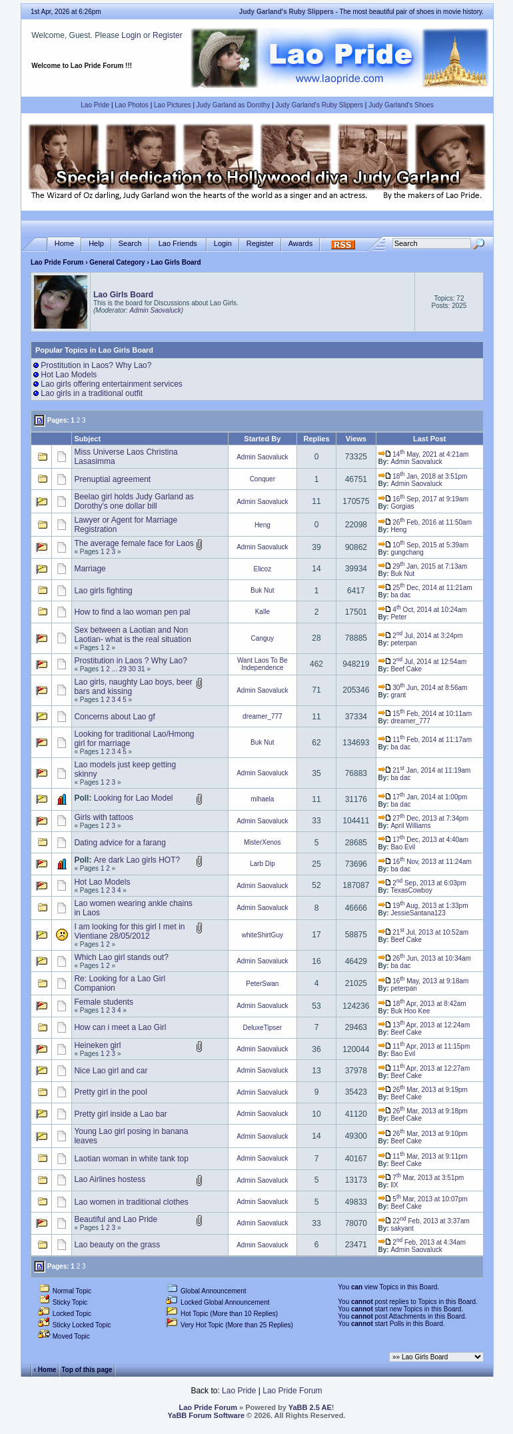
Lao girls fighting (103, 590)
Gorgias (402, 506)
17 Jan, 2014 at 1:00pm (423, 797)
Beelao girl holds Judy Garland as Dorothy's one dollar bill (133, 501)
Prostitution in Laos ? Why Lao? (130, 660)
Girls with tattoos (103, 817)
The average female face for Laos (133, 543)
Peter (398, 617)
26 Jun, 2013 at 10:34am (424, 958)
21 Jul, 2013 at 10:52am (423, 932)
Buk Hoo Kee (410, 1011)
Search (130, 243)
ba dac (400, 595)
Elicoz (262, 569)
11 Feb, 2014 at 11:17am (425, 739)
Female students (103, 1002)
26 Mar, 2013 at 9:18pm (423, 1111)
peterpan (403, 643)
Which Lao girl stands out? (121, 957)
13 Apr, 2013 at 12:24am (424, 1025)
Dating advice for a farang (119, 842)
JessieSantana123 (417, 913)
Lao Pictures (172, 105)
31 (141, 669)
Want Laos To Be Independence (262, 664)
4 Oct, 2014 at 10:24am (422, 609)
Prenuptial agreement (112, 479)
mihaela (262, 799)
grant (398, 695)
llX (394, 1185)
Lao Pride (95, 105)
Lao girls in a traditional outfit (92, 393)
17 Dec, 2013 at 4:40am (423, 839)
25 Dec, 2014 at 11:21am (425, 587)
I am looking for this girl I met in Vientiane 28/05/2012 (129, 931)
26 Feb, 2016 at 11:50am (425, 522)
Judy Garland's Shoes (401, 105)
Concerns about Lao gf (114, 716)
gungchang (407, 552)
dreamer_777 (262, 716)
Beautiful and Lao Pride (115, 1219)
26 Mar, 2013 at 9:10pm (423, 1133)
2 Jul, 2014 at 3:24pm (420, 635)
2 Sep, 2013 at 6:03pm (422, 883)
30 (132, 669)
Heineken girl (97, 1045)
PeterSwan (262, 983)
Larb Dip (262, 863)
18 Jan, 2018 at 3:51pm (423, 476)
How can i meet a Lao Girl (120, 1027)
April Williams (410, 825)
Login (131, 35)
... (114, 669)
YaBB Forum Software (206, 1415)
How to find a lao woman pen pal (132, 612)
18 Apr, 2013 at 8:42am (422, 1003)
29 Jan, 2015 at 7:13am (423, 566)
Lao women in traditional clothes (131, 1202)
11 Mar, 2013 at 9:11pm (423, 1156)
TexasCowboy (411, 890)
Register (168, 35)
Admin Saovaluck (155, 310)
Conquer (262, 479)
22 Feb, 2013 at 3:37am (424, 1221)
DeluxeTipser (262, 1027)
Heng (262, 525)
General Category (117, 262)
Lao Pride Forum (57, 262)
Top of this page (86, 1369)
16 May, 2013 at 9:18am (423, 981)
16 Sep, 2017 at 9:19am (423, 499)
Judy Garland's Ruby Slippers (319, 105)
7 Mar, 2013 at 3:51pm (421, 1177)
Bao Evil (402, 847)
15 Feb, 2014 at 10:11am (425, 713)
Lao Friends (178, 243)
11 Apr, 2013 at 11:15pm (424, 1046)
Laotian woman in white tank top (131, 1158)
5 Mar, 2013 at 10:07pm (423, 1199)
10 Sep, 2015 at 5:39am (423, 545)
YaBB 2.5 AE (310, 1407)
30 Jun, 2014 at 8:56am (423, 687)
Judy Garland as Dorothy (233, 105)
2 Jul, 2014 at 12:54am (422, 661)
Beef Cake (406, 669)
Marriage (89, 568)
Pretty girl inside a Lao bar (120, 1114)
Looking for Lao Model (133, 798)
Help (96, 243)
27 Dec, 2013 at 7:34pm (423, 818)
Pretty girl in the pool (110, 1092)
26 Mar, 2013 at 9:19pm (423, 1089)
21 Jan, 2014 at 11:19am (424, 770)
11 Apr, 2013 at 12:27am (424, 1068)
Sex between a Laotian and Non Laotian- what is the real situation (132, 634)
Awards (300, 243)
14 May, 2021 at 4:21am (423, 454)
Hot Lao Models (69, 374)
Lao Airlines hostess (109, 1179)
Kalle (262, 611)
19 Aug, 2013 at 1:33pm (423, 905)
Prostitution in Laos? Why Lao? (96, 365)
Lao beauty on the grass (117, 1244)
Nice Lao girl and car (110, 1070)
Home (64, 243)
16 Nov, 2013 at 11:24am (425, 861)
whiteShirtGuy (262, 935)
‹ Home (45, 1369)
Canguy (262, 638)
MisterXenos (262, 842)
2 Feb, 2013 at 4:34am (422, 1242)
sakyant (401, 1228)
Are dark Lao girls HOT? (137, 860)
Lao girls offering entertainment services (112, 384)
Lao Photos (132, 105)
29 (123, 669)
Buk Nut (402, 573)
